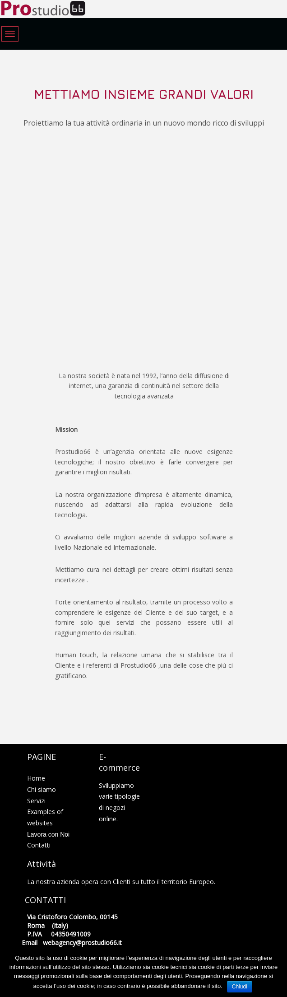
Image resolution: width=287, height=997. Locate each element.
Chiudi (239, 986)
